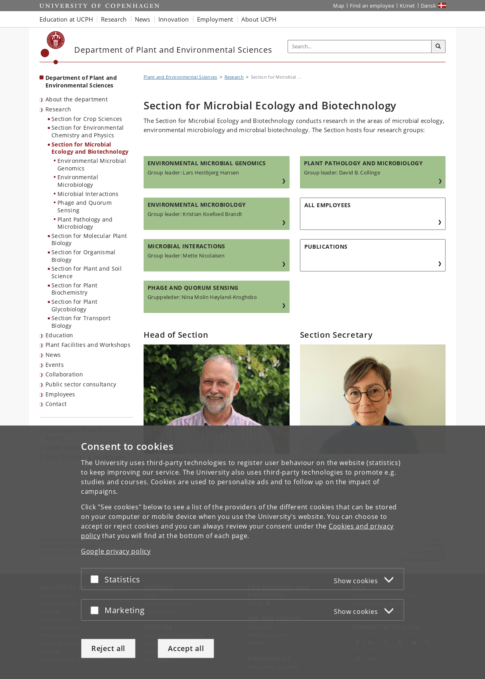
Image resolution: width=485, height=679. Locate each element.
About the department (76, 99)
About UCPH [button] (259, 19)
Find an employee (372, 5)
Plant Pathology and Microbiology (85, 223)
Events (54, 364)
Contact (56, 404)
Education (59, 335)
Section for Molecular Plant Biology (89, 239)
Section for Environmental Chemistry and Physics (87, 131)
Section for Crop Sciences (86, 119)
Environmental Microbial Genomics (91, 164)
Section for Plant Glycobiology (74, 305)
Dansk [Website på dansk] (428, 5)
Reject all (108, 648)
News (53, 354)
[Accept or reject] (97, 579)
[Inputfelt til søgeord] (360, 46)
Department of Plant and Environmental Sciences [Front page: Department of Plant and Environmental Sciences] (81, 81)
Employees (60, 394)
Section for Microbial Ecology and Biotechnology (90, 148)
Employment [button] (215, 19)
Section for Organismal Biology (83, 255)
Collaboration (64, 374)
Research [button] (113, 19)
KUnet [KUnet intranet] (407, 5)
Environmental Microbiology (77, 180)
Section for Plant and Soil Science (86, 272)
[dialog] (242, 552)
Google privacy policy (116, 551)
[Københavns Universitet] (53, 47)
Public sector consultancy (80, 384)
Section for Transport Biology (80, 321)
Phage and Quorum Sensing (84, 206)
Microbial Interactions (88, 194)
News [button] (142, 19)
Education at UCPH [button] (66, 19)
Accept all (186, 648)
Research (58, 109)
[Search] (438, 46)
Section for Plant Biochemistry (74, 289)
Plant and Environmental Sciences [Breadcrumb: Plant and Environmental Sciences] (180, 77)
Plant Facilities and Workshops (87, 344)
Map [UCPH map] (338, 5)
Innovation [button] (173, 19)
